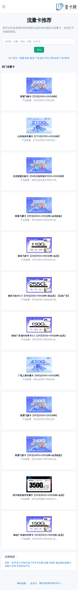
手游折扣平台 (23, 565)
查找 (39, 49)
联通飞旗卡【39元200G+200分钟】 (39, 415)
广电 (37, 58)
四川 (42, 58)
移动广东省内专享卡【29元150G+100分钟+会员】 (39, 535)
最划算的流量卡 (63, 562)
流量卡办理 (10, 565)
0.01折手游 (24, 562)
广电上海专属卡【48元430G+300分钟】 (39, 375)
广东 (61, 58)
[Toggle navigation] (3, 6)
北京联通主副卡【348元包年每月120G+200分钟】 (39, 176)
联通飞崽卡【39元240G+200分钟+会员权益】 (39, 455)
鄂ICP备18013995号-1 (50, 583)
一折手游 (14, 562)
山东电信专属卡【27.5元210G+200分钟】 (39, 136)
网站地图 (21, 583)
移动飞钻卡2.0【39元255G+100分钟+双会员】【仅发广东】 (39, 295)
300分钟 (54, 58)
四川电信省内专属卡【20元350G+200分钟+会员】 (39, 495)
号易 (7, 562)
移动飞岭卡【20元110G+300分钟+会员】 (39, 255)
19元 (47, 58)
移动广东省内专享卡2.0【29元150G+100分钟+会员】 (39, 335)
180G (67, 58)
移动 (32, 58)
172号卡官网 (37, 562)
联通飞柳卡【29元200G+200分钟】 (39, 96)
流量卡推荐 (49, 562)
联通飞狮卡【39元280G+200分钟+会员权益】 (39, 216)
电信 (27, 58)
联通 (22, 58)
